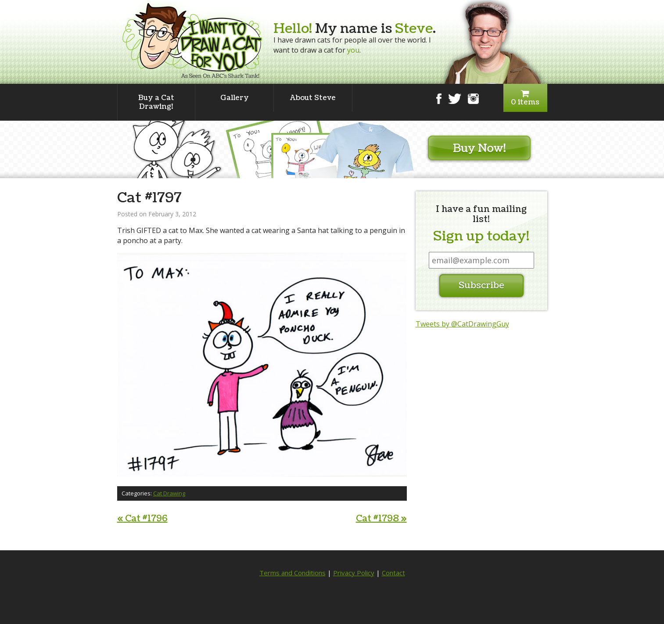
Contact (393, 572)
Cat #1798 (381, 519)
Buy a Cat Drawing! (156, 102)
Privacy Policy (353, 572)
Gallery (234, 98)
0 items (525, 98)
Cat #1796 (142, 519)
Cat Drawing (169, 493)
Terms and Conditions (292, 572)
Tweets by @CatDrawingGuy (462, 324)
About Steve (313, 98)
